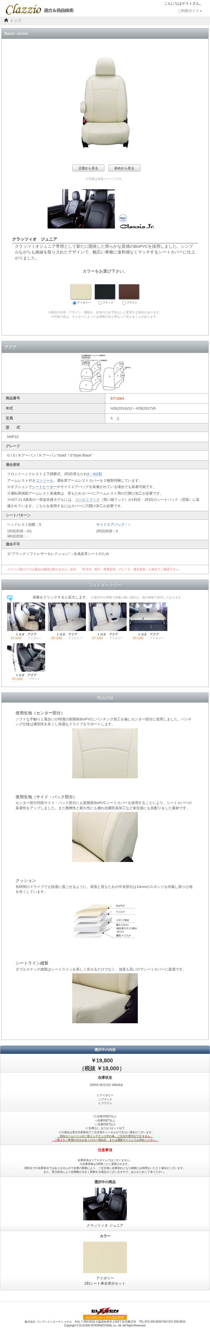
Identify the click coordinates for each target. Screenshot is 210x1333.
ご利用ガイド (190, 11)
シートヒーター (44, 487)
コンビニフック (87, 500)
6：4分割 (94, 474)
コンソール (44, 480)
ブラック (105, 294)
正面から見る (88, 168)
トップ (15, 21)
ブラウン (129, 294)
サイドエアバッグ (110, 524)
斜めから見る (124, 168)
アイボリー (81, 294)
